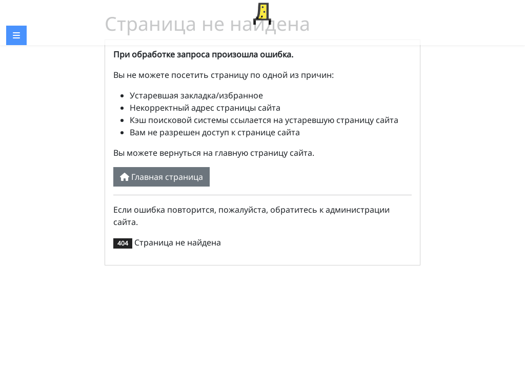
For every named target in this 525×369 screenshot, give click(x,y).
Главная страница (161, 176)
